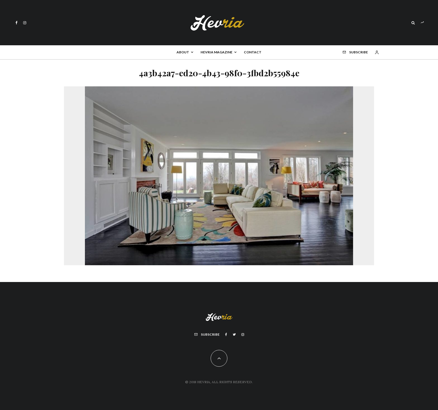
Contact (252, 52)
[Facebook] (16, 23)
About (183, 52)
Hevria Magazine (216, 52)
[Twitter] (234, 334)
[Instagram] (24, 23)
